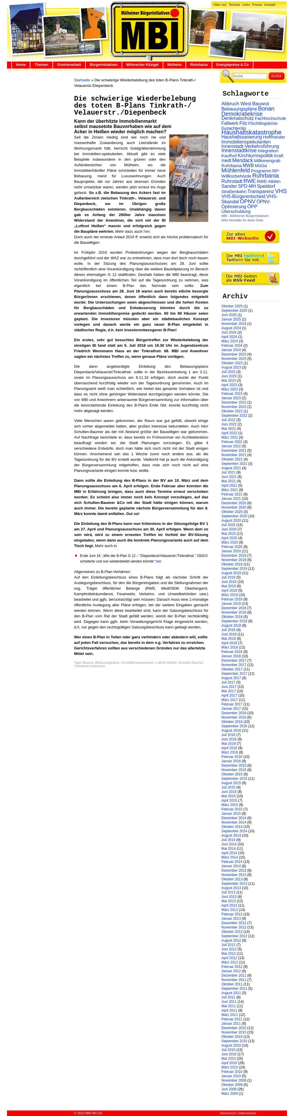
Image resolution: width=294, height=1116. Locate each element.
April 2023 (229, 385)
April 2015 (229, 800)
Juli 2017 (228, 682)
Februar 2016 (231, 757)
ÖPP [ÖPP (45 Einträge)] (252, 206)
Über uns (220, 4)
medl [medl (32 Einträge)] (226, 160)
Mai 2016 (228, 744)
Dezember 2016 (233, 713)
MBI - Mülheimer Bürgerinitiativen (245, 216)
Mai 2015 (228, 796)
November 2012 (233, 927)
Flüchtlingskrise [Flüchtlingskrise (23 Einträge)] (263, 123)
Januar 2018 (231, 656)
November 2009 (233, 1080)
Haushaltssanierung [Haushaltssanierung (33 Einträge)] (241, 136)
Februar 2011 (231, 1019)
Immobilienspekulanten (137, 662)
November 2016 (233, 717)
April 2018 (229, 643)
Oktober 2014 (232, 827)
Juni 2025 (229, 315)
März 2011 (229, 1015)
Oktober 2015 (232, 774)
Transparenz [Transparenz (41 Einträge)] (260, 191)
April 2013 (229, 905)
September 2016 (234, 726)
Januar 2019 (231, 604)
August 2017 (231, 678)
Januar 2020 (231, 551)
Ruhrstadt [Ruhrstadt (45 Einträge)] (231, 181)
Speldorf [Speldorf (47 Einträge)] (266, 186)
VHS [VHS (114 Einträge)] (281, 191)
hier (147, 231)
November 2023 (233, 359)
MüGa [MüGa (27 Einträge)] (261, 165)
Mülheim (174, 65)
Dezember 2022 (233, 402)
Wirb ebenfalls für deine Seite (242, 220)
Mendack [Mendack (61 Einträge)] (242, 160)
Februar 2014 (231, 862)
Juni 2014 (229, 844)
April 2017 (229, 695)
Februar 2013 (231, 914)
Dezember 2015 (233, 765)
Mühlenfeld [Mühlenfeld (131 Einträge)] (235, 170)
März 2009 (229, 1094)
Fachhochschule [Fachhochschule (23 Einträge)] (270, 118)
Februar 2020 (231, 547)
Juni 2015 (229, 792)
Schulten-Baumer (190, 662)
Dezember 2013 (233, 870)
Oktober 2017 (232, 669)
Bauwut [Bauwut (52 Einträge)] (260, 103)
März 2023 (229, 389)
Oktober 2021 (232, 459)
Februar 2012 (231, 967)
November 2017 (233, 665)
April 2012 (229, 958)
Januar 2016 (231, 761)
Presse (257, 4)
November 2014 (233, 822)
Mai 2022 (228, 429)
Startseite (82, 80)
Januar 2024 (231, 350)
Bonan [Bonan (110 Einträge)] (266, 108)
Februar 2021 (231, 494)
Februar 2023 (231, 394)
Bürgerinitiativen (104, 65)
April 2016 (229, 748)
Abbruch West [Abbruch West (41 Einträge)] (236, 103)
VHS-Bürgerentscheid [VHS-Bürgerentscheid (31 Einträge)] (243, 196)
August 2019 (231, 573)
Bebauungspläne (107, 662)
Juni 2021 (229, 477)
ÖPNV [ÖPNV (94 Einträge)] (248, 201)
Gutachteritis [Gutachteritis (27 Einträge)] (233, 128)
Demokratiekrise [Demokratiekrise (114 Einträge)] (241, 114)
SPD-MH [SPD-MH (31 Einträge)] (247, 186)
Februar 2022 (231, 442)
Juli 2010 (228, 1050)
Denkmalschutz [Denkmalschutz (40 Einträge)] (237, 118)
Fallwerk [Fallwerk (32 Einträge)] (229, 123)
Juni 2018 (229, 634)
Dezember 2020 (233, 503)
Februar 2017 (231, 704)
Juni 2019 (229, 582)
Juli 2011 (228, 997)
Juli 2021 (228, 472)
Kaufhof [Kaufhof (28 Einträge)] (229, 155)
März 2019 (229, 595)
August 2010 (231, 1045)
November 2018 (233, 612)
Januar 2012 (231, 971)
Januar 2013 (231, 919)
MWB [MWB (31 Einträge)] (248, 165)
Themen (41, 65)
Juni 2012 (229, 949)
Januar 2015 (231, 814)
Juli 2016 (228, 735)
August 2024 (231, 328)
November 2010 (233, 1032)
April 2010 (229, 1063)
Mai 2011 (228, 1006)
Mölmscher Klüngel (142, 65)
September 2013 (234, 884)
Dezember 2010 (233, 1028)
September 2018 (234, 621)
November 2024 (233, 324)
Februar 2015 (231, 809)
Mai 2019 (228, 586)
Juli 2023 (228, 372)
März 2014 (229, 857)
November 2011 (233, 980)
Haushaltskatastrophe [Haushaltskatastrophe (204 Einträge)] (251, 132)
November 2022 (233, 407)
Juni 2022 (229, 424)
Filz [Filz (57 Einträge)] (243, 123)
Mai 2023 (228, 381)
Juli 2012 (228, 945)
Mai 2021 (228, 481)
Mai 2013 (228, 901)
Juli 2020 (228, 525)
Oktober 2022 (232, 411)
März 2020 (229, 542)
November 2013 (233, 875)
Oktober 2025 (232, 306)
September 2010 (234, 1041)
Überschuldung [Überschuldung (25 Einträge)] (236, 211)
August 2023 (231, 367)
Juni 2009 (229, 1089)
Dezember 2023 (233, 354)
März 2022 (229, 437)
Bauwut (88, 662)
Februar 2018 (231, 652)
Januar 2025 (231, 319)
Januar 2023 (231, 398)
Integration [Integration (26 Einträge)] (268, 150)
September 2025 (234, 311)
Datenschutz (247, 1113)
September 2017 (234, 674)
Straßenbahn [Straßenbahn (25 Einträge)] (233, 191)
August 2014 (231, 835)
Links (246, 4)
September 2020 (234, 516)
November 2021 (233, 455)
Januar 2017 (231, 709)
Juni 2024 (229, 332)
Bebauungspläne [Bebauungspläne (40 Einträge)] (239, 108)
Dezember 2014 (233, 818)
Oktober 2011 (232, 984)
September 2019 (234, 569)
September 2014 (234, 831)
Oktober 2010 (232, 1037)
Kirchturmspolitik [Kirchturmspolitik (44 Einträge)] (255, 155)
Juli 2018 (228, 630)
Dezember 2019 (233, 555)
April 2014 (229, 853)
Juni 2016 (229, 739)
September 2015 (234, 779)
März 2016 (229, 752)
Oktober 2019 (232, 564)
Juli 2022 (228, 420)
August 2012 (231, 940)
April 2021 (229, 485)
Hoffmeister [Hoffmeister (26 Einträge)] (274, 136)
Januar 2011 (231, 1024)
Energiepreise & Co (232, 65)
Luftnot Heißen (166, 662)
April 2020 (229, 538)
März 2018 (229, 647)
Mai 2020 (228, 534)
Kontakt (270, 4)
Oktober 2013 (232, 879)
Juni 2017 (229, 687)
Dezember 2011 (233, 975)
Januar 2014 (231, 866)
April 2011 (229, 1010)
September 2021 (234, 464)
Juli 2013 (228, 892)
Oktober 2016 (232, 722)
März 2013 (229, 910)
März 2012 (229, 962)
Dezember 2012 (233, 923)
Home (21, 65)
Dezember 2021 (233, 450)
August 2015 (231, 783)
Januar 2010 (231, 1076)
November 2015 (233, 770)
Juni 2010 (229, 1054)
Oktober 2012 (232, 932)
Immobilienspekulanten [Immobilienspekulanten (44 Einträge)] (246, 142)
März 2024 (229, 341)
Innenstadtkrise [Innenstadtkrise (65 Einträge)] (239, 150)
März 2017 (229, 700)
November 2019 (233, 560)
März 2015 (229, 805)
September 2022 (234, 416)
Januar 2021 (231, 499)
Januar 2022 (231, 446)
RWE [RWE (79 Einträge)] (250, 181)
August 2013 (231, 888)
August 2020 (231, 520)
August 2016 (231, 730)
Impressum (228, 1113)
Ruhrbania (198, 65)
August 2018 (231, 625)
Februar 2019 (231, 599)
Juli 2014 (228, 840)
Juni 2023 (229, 376)
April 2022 (229, 433)
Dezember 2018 (233, 608)
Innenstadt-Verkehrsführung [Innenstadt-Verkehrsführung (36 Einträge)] (250, 146)
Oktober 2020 (232, 512)
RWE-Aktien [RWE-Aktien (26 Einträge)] (269, 181)
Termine (234, 4)
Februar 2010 (231, 1072)
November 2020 (233, 507)
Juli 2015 (228, 787)
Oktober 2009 (232, 1085)
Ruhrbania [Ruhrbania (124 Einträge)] (265, 175)
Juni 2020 (229, 529)
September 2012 (234, 936)
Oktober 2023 (232, 363)
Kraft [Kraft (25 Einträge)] (278, 155)
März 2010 (229, 1067)
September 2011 (234, 989)
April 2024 (229, 337)
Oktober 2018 (232, 617)
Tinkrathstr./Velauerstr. (90, 666)
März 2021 (229, 490)
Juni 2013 (229, 897)
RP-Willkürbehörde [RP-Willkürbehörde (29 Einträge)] (250, 173)
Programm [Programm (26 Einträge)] (261, 170)
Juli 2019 (228, 577)
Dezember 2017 (233, 660)
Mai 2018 (228, 639)
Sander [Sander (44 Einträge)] (229, 186)
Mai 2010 (228, 1059)
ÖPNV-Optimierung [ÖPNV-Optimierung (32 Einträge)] (246, 204)
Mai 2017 (228, 691)
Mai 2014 (228, 849)
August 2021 (231, 468)
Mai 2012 (228, 954)
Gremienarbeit (69, 65)
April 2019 (229, 590)
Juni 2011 (229, 1002)
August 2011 (231, 993)
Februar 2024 (231, 346)
